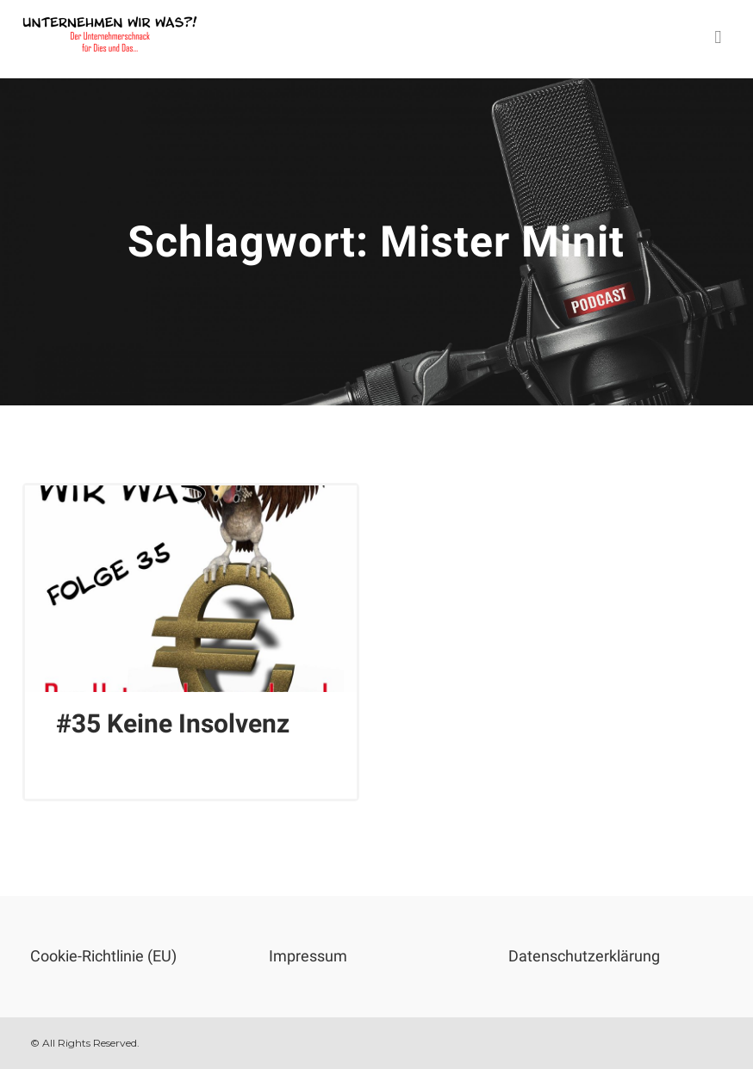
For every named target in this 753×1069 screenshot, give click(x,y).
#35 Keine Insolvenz (172, 723)
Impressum (308, 956)
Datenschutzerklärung (584, 956)
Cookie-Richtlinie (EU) (103, 956)
